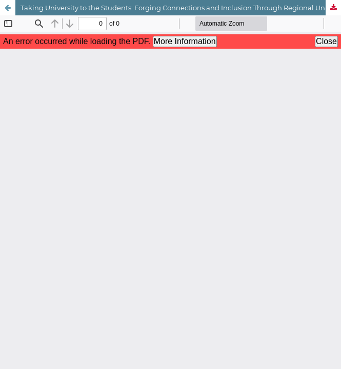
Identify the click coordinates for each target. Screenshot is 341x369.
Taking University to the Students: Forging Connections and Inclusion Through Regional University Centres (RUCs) (181, 8)
